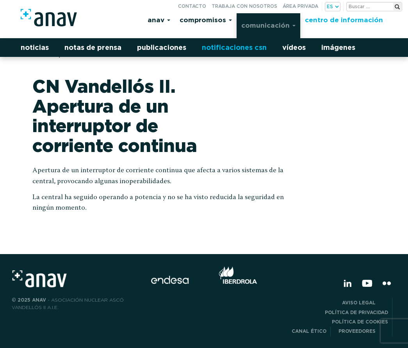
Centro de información (344, 19)
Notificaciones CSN (234, 47)
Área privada (300, 6)
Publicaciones (161, 47)
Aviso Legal (365, 302)
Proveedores (363, 331)
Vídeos (294, 47)
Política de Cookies (360, 321)
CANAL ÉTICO (309, 331)
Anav (159, 19)
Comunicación (268, 25)
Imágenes (338, 47)
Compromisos (206, 19)
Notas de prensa (92, 47)
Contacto (192, 6)
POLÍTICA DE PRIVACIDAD (356, 312)
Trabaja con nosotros (244, 6)
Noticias (35, 47)
